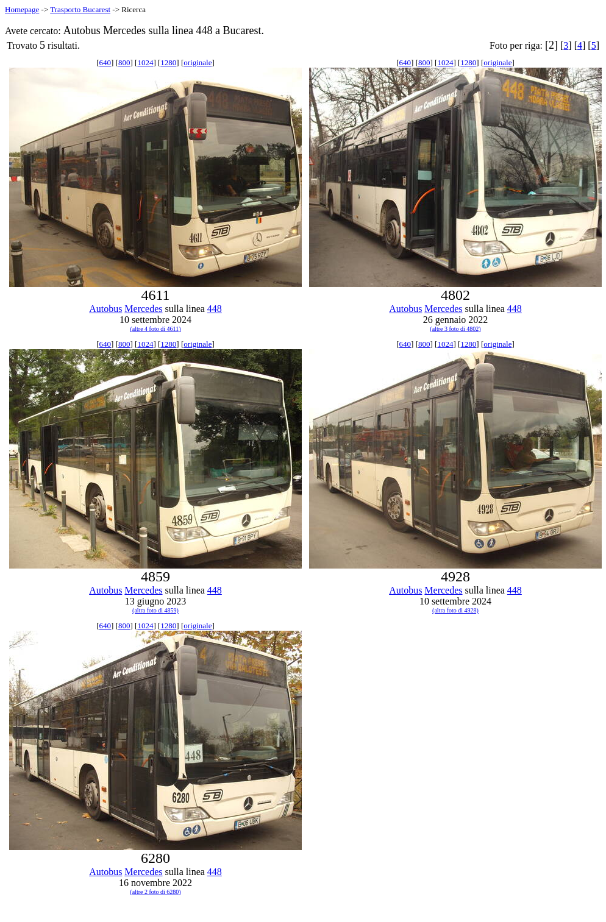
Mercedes (143, 308)
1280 (168, 62)
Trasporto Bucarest (80, 9)
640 (105, 62)
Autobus (105, 308)
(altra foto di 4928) (455, 610)
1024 (145, 62)
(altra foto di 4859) (155, 610)
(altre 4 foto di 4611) (155, 328)
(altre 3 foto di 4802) (455, 328)
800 (124, 62)
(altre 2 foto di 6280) (155, 891)
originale (198, 62)
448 (214, 308)
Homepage (22, 9)
